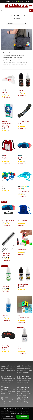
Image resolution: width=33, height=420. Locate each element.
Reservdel (5, 187)
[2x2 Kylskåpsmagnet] (24, 304)
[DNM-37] (24, 335)
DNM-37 (20, 348)
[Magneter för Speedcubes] (8, 238)
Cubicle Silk (5, 286)
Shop (10, 15)
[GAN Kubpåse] (24, 209)
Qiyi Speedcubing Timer (23, 122)
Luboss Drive (22, 90)
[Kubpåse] (8, 145)
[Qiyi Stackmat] (24, 145)
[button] (2, 6)
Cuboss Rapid (6, 315)
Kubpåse (5, 158)
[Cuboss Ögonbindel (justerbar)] (8, 335)
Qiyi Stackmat (22, 158)
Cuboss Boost (22, 249)
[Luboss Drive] (24, 79)
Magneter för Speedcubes (6, 254)
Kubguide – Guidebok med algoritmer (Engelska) (6, 124)
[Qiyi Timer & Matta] (8, 209)
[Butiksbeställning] (16, 23)
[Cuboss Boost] (24, 238)
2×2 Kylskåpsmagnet (23, 316)
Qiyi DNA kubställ (23, 191)
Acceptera (22, 417)
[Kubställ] (8, 79)
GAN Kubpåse (22, 220)
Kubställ (4, 92)
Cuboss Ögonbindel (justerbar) (8, 346)
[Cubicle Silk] (8, 273)
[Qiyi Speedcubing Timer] (24, 110)
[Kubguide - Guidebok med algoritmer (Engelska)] (8, 110)
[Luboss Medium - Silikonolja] (24, 273)
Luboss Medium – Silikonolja (23, 285)
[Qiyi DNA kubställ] (24, 176)
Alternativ (9, 417)
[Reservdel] (8, 176)
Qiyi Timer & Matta (8, 220)
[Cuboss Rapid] (8, 304)
